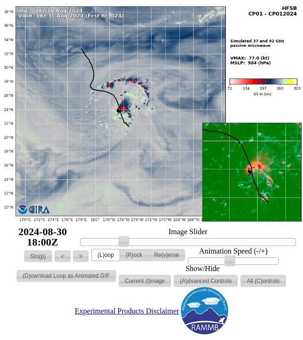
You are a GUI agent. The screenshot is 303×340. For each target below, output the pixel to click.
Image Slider (188, 232)
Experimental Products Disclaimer (127, 311)
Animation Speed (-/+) (233, 251)
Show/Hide (203, 268)
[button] (38, 256)
